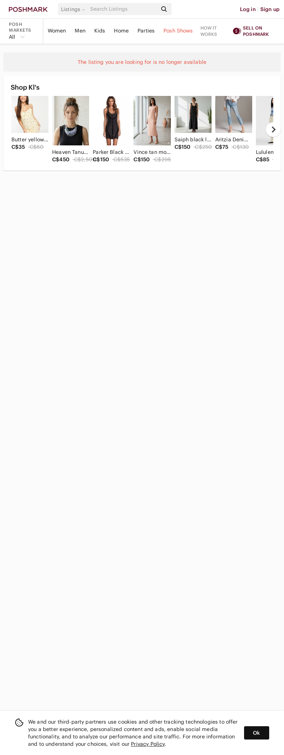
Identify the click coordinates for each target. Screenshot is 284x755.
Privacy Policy (148, 744)
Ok (256, 733)
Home (121, 30)
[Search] (123, 9)
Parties (146, 30)
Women (57, 30)
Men (80, 30)
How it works (208, 31)
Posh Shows (178, 30)
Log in (248, 9)
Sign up (270, 9)
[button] (74, 9)
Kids (99, 30)
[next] (273, 129)
